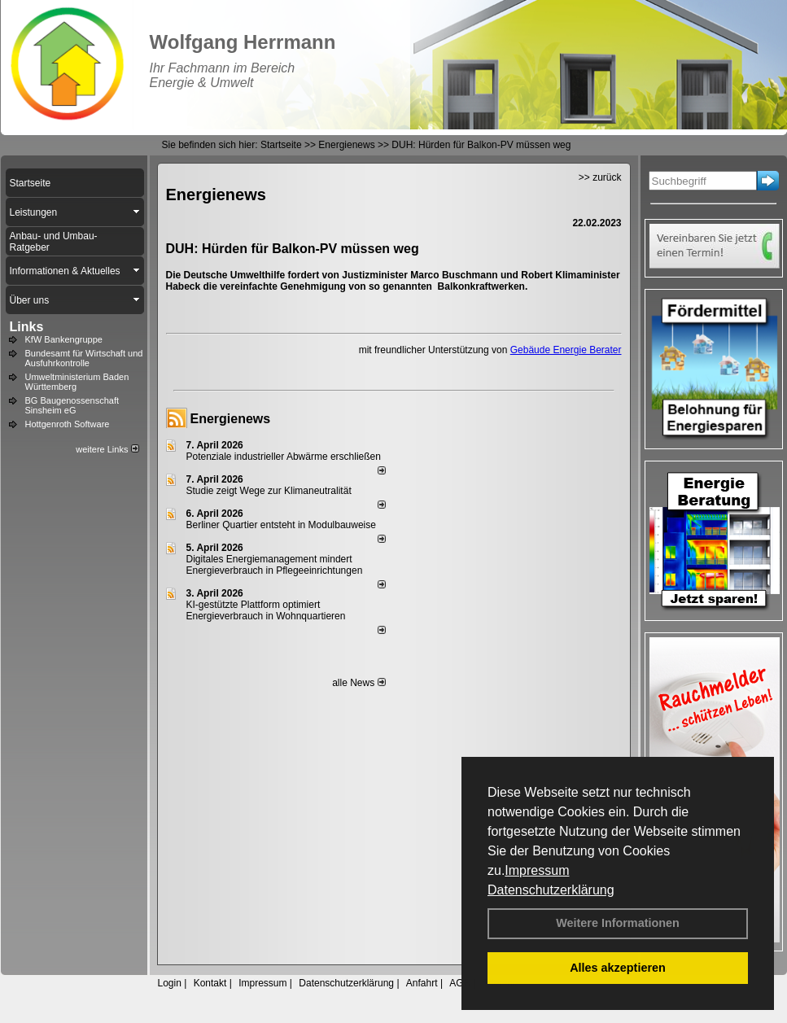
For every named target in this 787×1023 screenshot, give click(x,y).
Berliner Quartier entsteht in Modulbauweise (281, 525)
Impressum (537, 870)
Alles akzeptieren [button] (618, 967)
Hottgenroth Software (67, 424)
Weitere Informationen (618, 922)
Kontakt (210, 983)
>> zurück (600, 177)
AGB (459, 983)
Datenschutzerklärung (551, 890)
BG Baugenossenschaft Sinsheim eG (72, 405)
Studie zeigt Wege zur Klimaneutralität (269, 490)
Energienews (230, 419)
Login (169, 983)
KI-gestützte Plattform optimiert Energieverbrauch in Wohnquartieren (266, 610)
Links (27, 327)
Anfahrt (422, 983)
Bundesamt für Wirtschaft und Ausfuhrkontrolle (84, 358)
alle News (358, 683)
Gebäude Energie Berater (566, 350)
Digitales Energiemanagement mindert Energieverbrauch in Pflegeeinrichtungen (274, 564)
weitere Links (107, 449)
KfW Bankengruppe (64, 339)
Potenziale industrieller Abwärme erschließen (283, 456)
